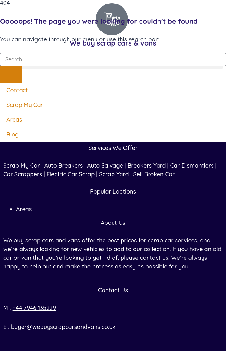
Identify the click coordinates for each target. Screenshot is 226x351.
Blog (12, 134)
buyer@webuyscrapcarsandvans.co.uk (63, 326)
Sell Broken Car (154, 174)
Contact (17, 90)
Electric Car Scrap (71, 174)
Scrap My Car (24, 105)
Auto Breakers (63, 165)
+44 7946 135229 (34, 308)
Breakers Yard (146, 165)
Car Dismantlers (191, 165)
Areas (14, 119)
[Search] (11, 74)
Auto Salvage (105, 165)
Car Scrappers (22, 174)
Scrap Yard (114, 174)
